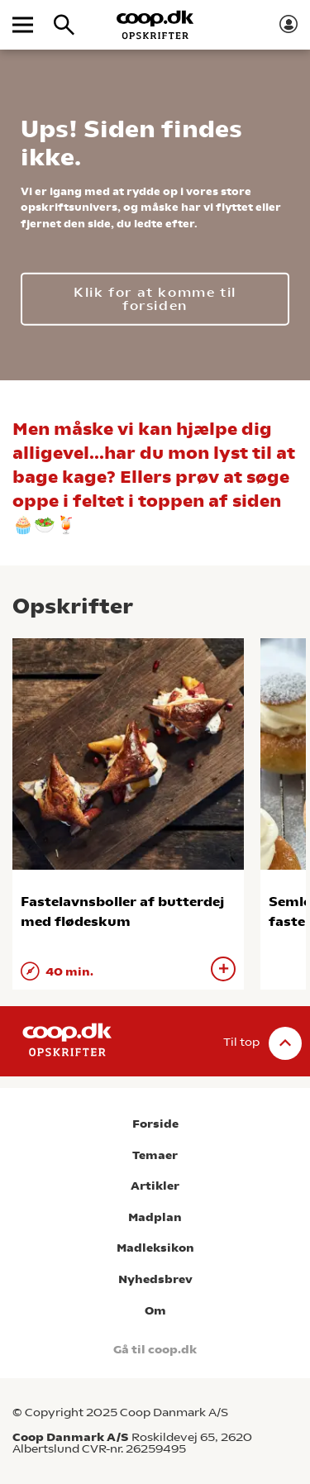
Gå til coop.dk (155, 1350)
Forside (155, 1124)
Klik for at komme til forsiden (155, 298)
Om (155, 1311)
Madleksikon (155, 1248)
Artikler (155, 1186)
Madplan (155, 1217)
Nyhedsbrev (155, 1279)
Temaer (155, 1155)
